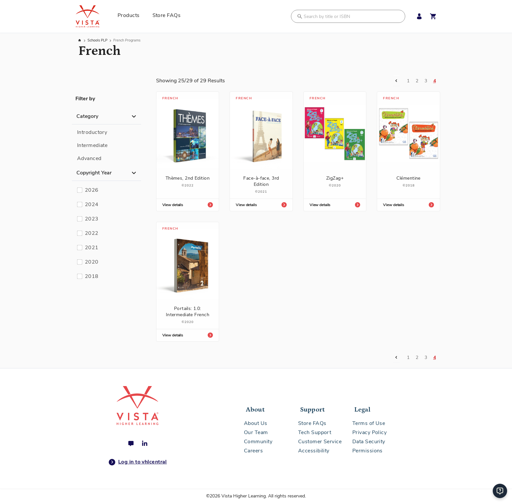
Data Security (368, 441)
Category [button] (87, 116)
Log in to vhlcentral (138, 462)
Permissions (367, 450)
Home (80, 40)
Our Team (256, 432)
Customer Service (320, 441)
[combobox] (348, 16)
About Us (255, 423)
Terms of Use (368, 423)
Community (258, 441)
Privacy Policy (369, 432)
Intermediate (92, 145)
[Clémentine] (408, 148)
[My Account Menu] (417, 16)
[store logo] (95, 16)
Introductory (92, 132)
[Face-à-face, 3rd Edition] (261, 151)
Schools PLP (98, 40)
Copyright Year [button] (94, 172)
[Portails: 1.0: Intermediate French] (187, 281)
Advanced (89, 158)
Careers (253, 450)
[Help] (500, 491)
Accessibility (313, 450)
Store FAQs (312, 423)
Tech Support (314, 432)
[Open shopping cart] (433, 16)
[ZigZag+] (335, 148)
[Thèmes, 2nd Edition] (187, 148)
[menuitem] (131, 16)
